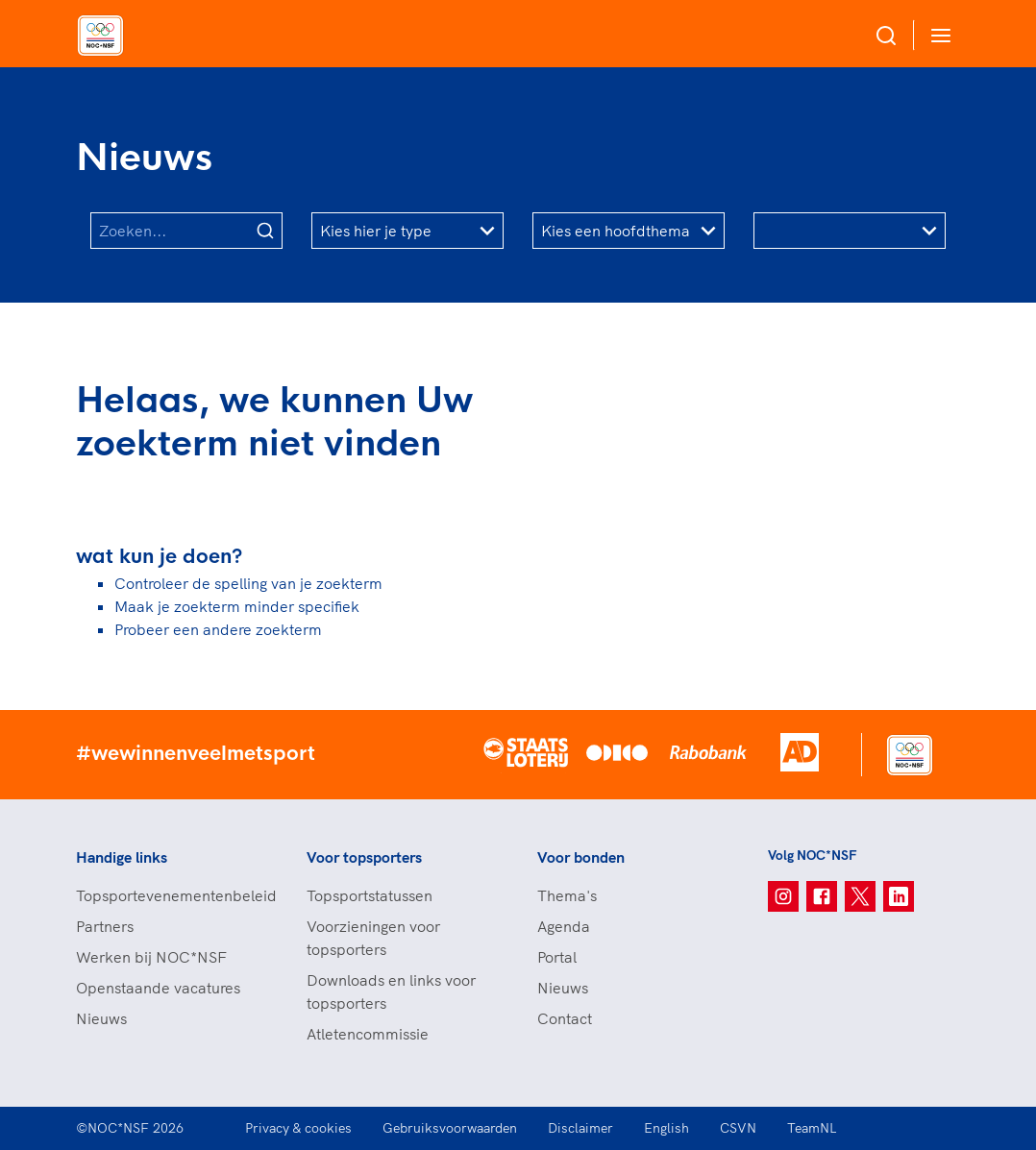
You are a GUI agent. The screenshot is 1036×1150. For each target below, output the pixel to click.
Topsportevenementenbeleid (172, 895)
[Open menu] (937, 35)
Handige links (121, 857)
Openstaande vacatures (158, 987)
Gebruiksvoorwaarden (449, 1128)
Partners (105, 926)
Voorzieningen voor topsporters (373, 938)
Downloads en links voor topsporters (391, 991)
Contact (564, 1018)
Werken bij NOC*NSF (151, 956)
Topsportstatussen (369, 895)
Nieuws (101, 1018)
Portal (557, 956)
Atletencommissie (368, 1033)
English (666, 1128)
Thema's (567, 895)
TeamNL (812, 1128)
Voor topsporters (364, 857)
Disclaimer (580, 1128)
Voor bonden (581, 857)
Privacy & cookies (298, 1128)
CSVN (738, 1128)
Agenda (563, 926)
